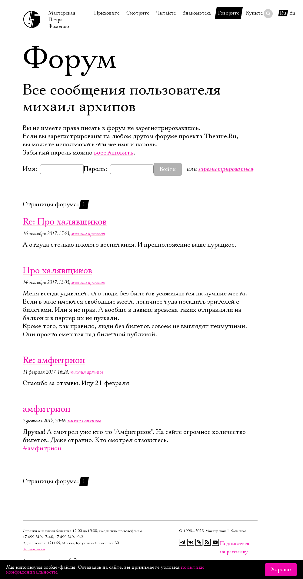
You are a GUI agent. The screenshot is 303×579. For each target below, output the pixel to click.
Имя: (30, 169)
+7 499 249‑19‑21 (70, 537)
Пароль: (95, 169)
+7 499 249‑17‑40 (38, 537)
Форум (70, 59)
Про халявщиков (57, 270)
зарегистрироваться (225, 169)
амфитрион (47, 409)
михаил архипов (88, 234)
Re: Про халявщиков (65, 222)
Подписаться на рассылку (223, 544)
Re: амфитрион (54, 360)
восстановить (113, 153)
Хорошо (281, 569)
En (292, 13)
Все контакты (34, 549)
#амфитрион (42, 448)
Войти (168, 169)
